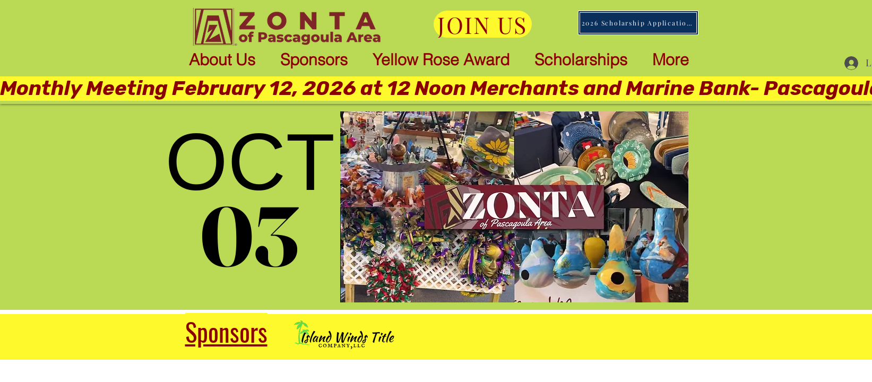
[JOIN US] (483, 24)
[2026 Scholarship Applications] (638, 23)
